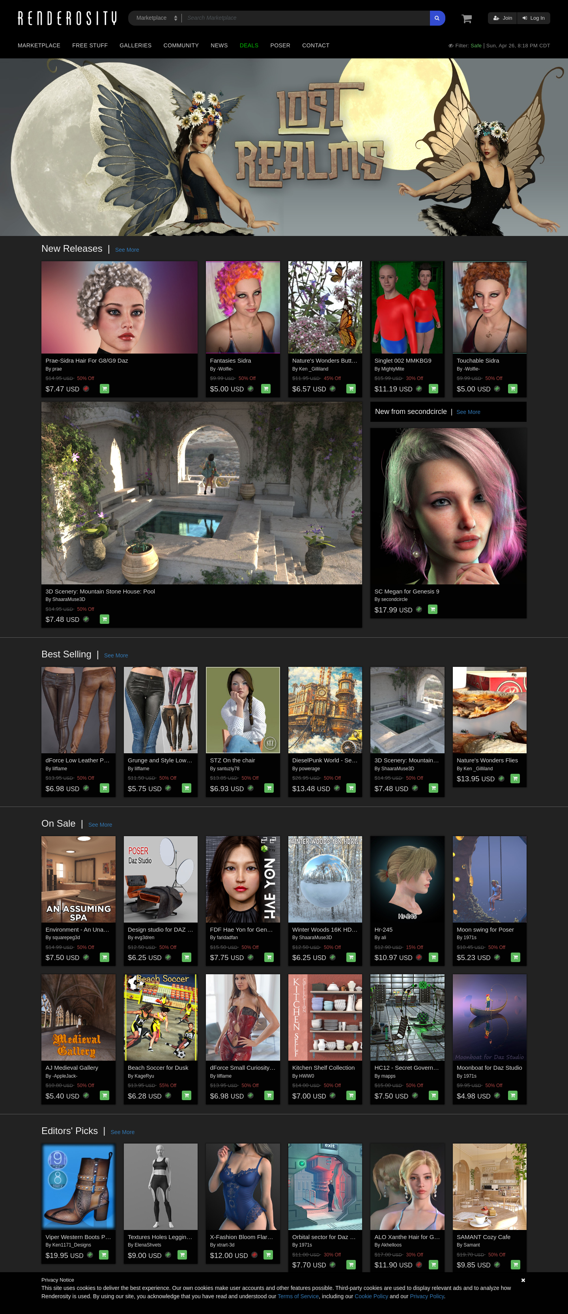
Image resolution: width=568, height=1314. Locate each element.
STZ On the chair (232, 760)
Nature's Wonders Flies (487, 760)
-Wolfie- (225, 369)
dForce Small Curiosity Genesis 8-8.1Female (269, 1067)
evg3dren (144, 937)
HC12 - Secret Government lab (415, 1067)
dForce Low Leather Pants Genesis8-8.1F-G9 (106, 760)
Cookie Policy (371, 1296)
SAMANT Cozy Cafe (483, 1237)
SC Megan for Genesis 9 (407, 591)
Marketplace (39, 45)
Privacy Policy (427, 1296)
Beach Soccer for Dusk (158, 1067)
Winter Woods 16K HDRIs (326, 929)
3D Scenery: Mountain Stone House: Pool (100, 591)
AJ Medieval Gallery (72, 1067)
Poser (280, 45)
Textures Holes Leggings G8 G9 (170, 1237)
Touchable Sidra (478, 360)
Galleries (135, 45)
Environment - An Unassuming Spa (92, 929)
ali (383, 937)
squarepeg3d (66, 937)
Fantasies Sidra (230, 360)
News (219, 45)
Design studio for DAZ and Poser (171, 929)
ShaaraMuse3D (68, 599)
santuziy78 (228, 768)
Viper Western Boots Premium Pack (93, 1237)
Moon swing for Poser (485, 929)
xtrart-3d (226, 1245)
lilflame (59, 768)
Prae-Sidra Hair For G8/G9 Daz (87, 360)
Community (181, 45)
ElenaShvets (148, 1245)
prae (57, 369)
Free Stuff (90, 45)
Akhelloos (391, 1245)
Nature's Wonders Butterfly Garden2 (339, 360)
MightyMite (392, 369)
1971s (469, 937)
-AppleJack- (64, 1076)
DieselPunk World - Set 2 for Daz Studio (345, 760)
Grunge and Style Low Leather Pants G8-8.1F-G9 (193, 760)
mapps (388, 1076)
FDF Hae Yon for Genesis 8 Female (257, 929)
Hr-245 (384, 929)
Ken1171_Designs (71, 1245)
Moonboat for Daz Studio (489, 1067)
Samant (471, 1245)
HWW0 (306, 1076)
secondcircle (394, 599)
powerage (309, 768)
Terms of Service (298, 1296)
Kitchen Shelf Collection (323, 1067)
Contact (315, 45)
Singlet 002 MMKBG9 (403, 360)
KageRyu (144, 1076)
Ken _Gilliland (313, 369)
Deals (249, 45)
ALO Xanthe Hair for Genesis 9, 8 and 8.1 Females (441, 1237)
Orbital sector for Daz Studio (329, 1237)
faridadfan (227, 937)
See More (127, 250)
